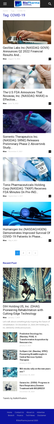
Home (5, 11)
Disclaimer (41, 415)
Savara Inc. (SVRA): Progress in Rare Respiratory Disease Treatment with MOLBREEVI (34, 385)
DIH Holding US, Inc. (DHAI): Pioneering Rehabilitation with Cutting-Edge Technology (23, 310)
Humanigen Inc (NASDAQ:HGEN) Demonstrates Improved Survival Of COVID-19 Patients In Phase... (26, 233)
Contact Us (19, 412)
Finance (20, 415)
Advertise (41, 412)
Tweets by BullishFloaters (15, 398)
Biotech (11, 415)
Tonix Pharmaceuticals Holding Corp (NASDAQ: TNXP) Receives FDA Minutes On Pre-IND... (24, 188)
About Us (30, 412)
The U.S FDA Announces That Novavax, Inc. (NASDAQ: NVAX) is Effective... (25, 96)
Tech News (30, 415)
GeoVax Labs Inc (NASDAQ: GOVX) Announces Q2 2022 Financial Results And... (26, 51)
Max (4, 59)
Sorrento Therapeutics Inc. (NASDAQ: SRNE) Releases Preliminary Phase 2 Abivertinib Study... (24, 142)
